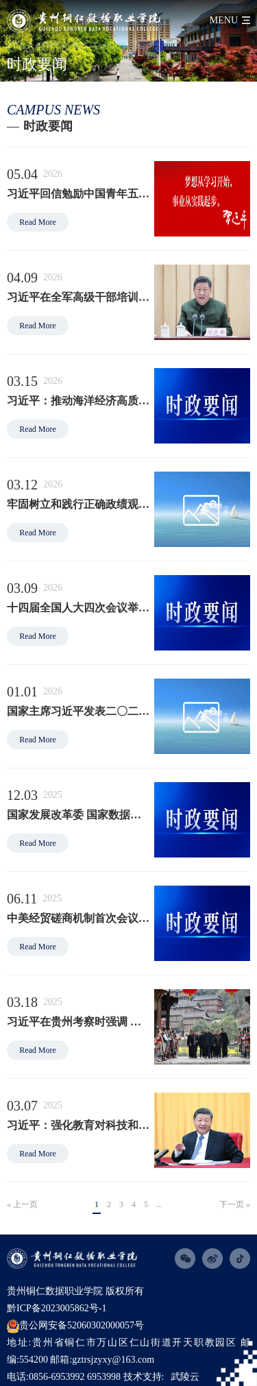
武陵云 (185, 1377)
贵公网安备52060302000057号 (75, 1326)
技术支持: (143, 1377)
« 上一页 (22, 1204)
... (159, 1204)
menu (224, 20)
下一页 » (234, 1204)
